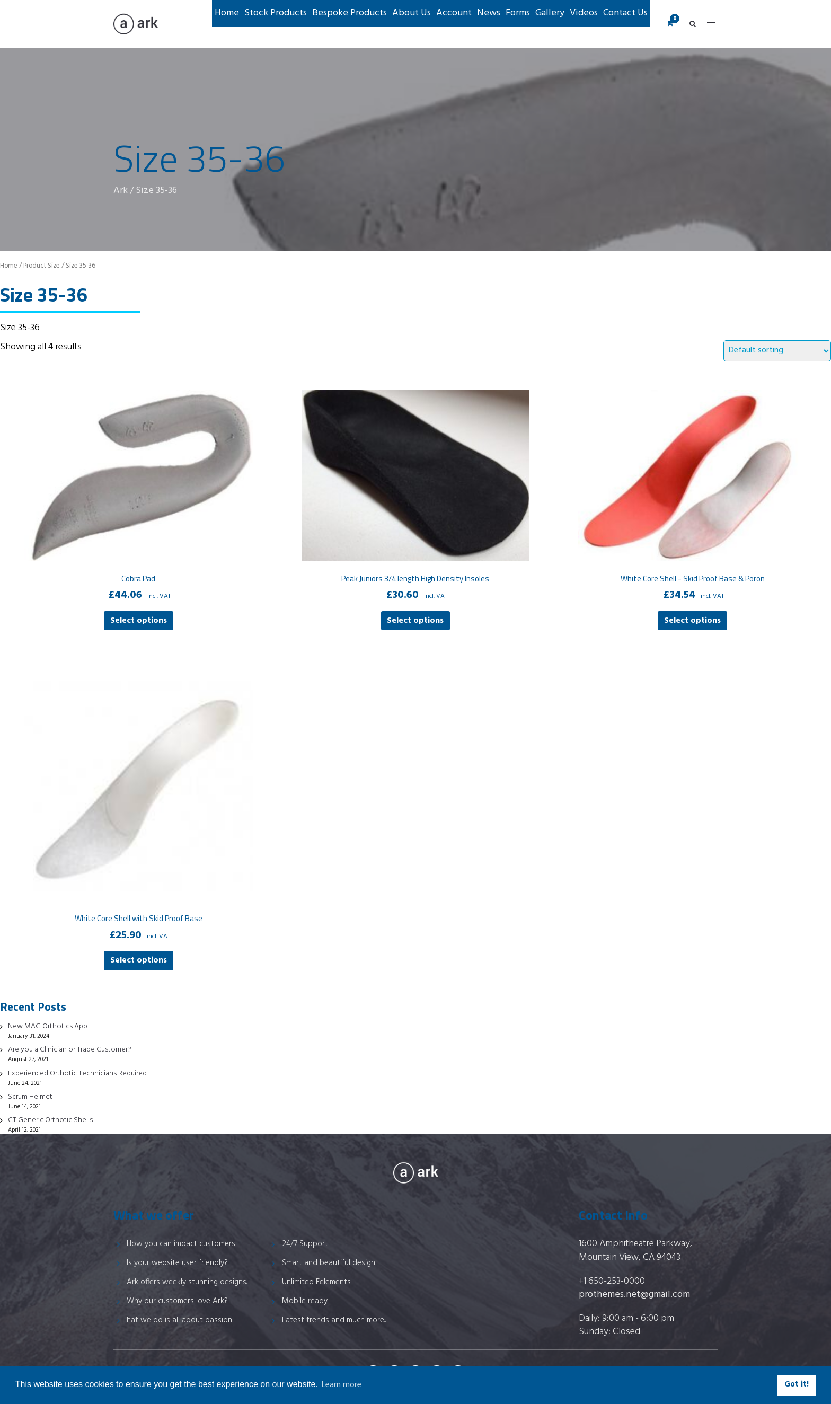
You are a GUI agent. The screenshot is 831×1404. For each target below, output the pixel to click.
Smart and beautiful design (328, 1263)
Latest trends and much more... (334, 1320)
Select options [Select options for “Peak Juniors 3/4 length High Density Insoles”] (415, 621)
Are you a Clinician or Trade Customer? (69, 1050)
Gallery (549, 13)
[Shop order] (777, 350)
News (488, 13)
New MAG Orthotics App (47, 1026)
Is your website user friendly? (177, 1263)
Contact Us (625, 13)
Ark (120, 190)
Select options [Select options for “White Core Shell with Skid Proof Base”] (138, 960)
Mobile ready (305, 1301)
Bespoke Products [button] (349, 13)
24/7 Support (305, 1244)
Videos (584, 13)
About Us (411, 13)
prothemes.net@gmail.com (634, 1294)
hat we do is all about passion (179, 1320)
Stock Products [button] (275, 13)
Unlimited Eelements (316, 1282)
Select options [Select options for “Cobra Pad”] (138, 621)
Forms (518, 13)
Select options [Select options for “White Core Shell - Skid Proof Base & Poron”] (692, 621)
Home (227, 13)
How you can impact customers (181, 1244)
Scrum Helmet (30, 1097)
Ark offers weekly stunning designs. (187, 1282)
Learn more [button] (341, 1385)
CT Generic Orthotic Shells (50, 1120)
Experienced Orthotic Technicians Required (77, 1073)
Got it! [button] (796, 1385)
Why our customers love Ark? (177, 1301)
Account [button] (454, 13)
